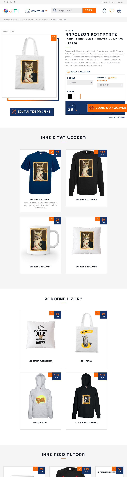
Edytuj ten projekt (34, 111)
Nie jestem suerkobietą (40, 361)
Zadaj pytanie (116, 117)
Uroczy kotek (47, 422)
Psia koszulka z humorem (40, 475)
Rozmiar (107, 79)
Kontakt (105, 2)
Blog (112, 2)
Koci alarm (86, 361)
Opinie (120, 2)
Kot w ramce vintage (86, 378)
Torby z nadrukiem (26, 20)
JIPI (72, 30)
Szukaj (89, 10)
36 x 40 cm (111, 85)
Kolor (70, 91)
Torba (81, 83)
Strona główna (10, 20)
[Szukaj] (70, 10)
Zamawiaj (38, 10)
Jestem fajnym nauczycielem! (86, 475)
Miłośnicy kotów (42, 20)
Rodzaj (71, 78)
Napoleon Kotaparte (40, 199)
